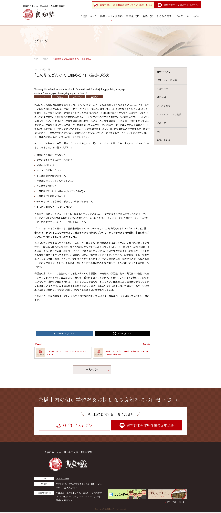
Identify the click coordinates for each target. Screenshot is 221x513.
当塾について (163, 71)
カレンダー (162, 131)
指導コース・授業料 (167, 80)
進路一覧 (161, 123)
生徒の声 (94, 96)
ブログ (42, 96)
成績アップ (77, 96)
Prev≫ (146, 344)
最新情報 (161, 97)
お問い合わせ (163, 140)
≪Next (38, 344)
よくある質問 (163, 106)
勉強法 (60, 96)
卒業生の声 (162, 88)
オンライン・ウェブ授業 (169, 114)
